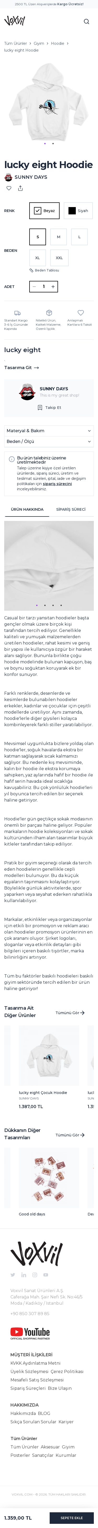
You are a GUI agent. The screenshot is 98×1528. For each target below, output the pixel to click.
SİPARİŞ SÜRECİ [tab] (70, 509)
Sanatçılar (43, 1455)
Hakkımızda (23, 1413)
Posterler (20, 1455)
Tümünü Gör (70, 1013)
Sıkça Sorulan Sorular (33, 1421)
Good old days (32, 1214)
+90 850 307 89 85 (29, 1313)
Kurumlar (66, 1455)
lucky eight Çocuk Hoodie (43, 1092)
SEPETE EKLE (72, 1518)
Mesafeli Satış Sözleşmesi (37, 1379)
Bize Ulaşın (60, 1388)
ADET (9, 286)
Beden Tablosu (44, 270)
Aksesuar (50, 1446)
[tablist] (49, 509)
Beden (10, 250)
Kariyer (66, 1421)
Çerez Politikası (67, 1371)
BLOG (44, 1413)
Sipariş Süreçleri (28, 1388)
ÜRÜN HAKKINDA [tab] (27, 509)
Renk (9, 210)
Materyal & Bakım (49, 430)
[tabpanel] (49, 756)
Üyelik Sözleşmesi (29, 1371)
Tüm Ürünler (15, 43)
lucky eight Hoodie (21, 50)
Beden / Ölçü (49, 441)
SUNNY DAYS (54, 388)
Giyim (39, 43)
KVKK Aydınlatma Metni (35, 1363)
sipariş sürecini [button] (57, 483)
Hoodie (57, 43)
